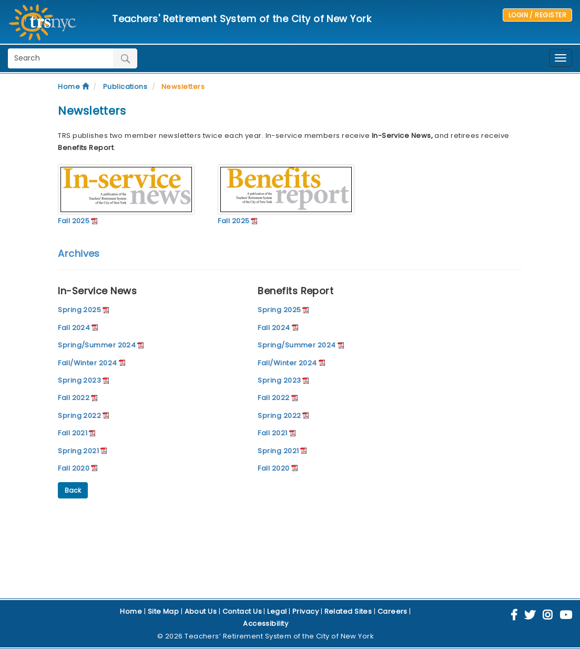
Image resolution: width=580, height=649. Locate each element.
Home (73, 87)
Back (73, 490)
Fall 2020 (73, 468)
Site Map (163, 611)
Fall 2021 (72, 433)
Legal (277, 611)
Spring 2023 (79, 380)
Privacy (305, 611)
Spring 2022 (79, 416)
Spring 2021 (78, 451)
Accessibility (265, 623)
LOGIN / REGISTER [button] (537, 15)
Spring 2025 (79, 310)
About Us (201, 611)
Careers (393, 611)
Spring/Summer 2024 (97, 345)
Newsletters (183, 87)
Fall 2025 (73, 221)
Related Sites (348, 611)
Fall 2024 (74, 328)
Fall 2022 (73, 398)
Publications (125, 87)
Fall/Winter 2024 (87, 363)
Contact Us (242, 611)
